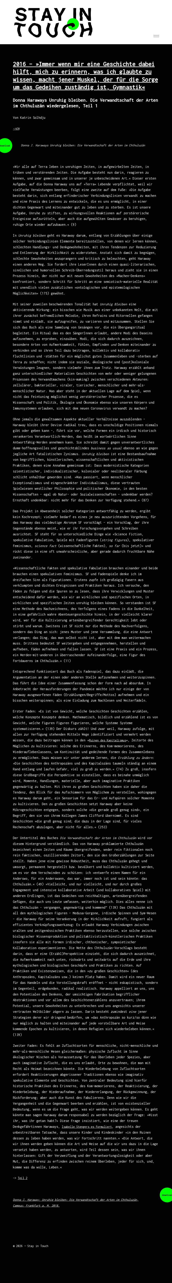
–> (15, 1183)
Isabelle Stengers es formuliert (90, 1132)
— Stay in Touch (36, 1251)
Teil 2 (23, 1183)
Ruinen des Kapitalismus (110, 746)
